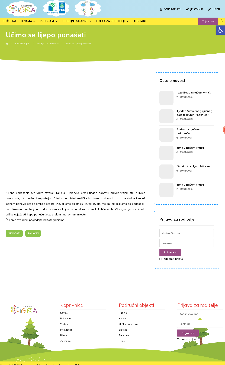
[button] (220, 30)
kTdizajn (79, 361)
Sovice (64, 309)
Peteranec (124, 331)
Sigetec (123, 325)
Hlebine (123, 314)
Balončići (33, 206)
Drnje (122, 337)
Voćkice (64, 320)
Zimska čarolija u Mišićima (194, 163)
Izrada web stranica (59, 361)
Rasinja (123, 309)
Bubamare (66, 314)
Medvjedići (66, 325)
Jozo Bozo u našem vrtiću (194, 92)
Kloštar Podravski (128, 320)
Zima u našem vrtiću (190, 146)
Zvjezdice (65, 337)
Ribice (63, 331)
